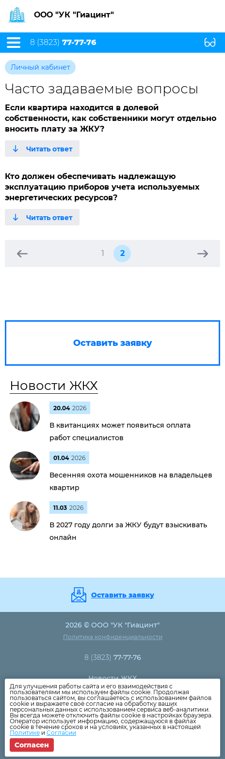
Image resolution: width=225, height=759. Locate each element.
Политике (25, 732)
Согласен (32, 745)
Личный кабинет (40, 67)
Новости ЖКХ (54, 385)
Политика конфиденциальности (112, 636)
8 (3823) (63, 42)
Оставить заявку (122, 595)
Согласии (61, 732)
